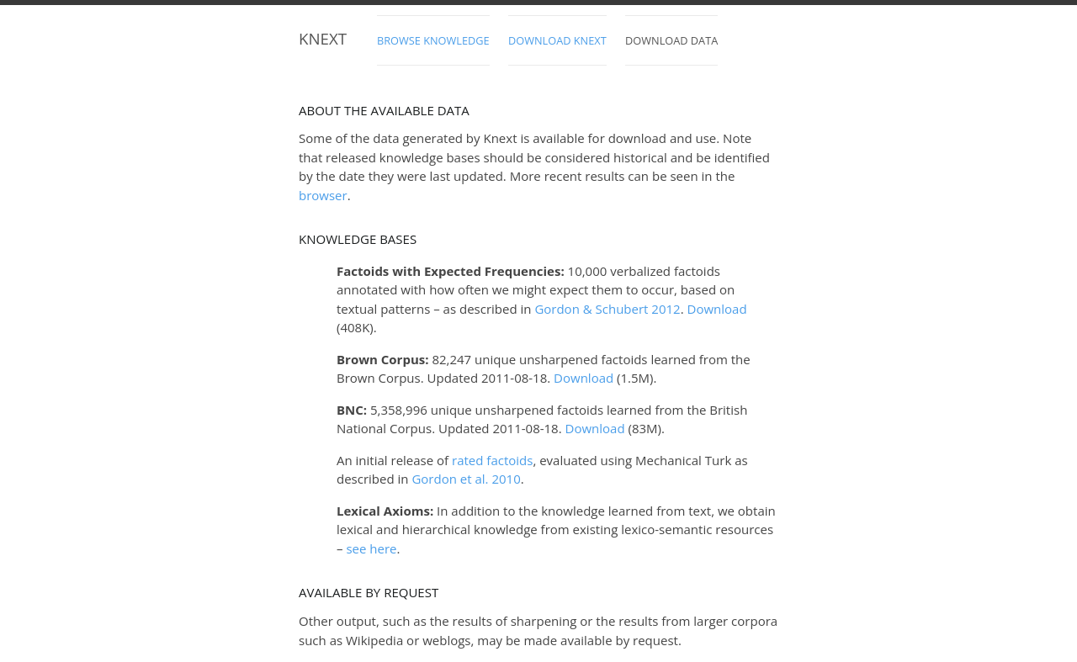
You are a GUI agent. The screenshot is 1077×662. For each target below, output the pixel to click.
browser (323, 195)
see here (371, 548)
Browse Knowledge (433, 40)
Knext (323, 38)
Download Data (671, 40)
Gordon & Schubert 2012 (607, 308)
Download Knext (557, 40)
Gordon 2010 (465, 478)
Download (717, 308)
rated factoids (492, 460)
